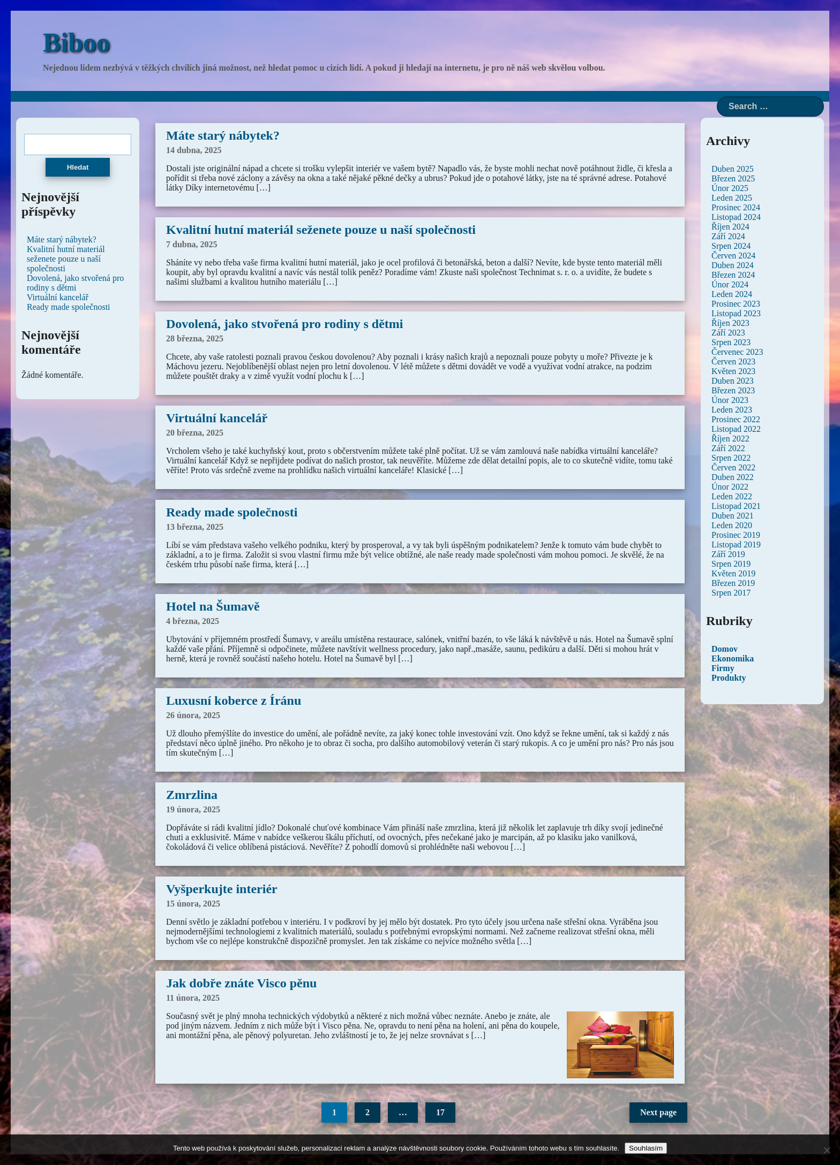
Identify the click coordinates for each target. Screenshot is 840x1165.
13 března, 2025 (194, 526)
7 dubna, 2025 (192, 244)
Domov (724, 648)
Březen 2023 (733, 390)
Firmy (722, 668)
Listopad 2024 (736, 217)
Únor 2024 (729, 284)
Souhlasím (646, 1148)
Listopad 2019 (736, 544)
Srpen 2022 (731, 457)
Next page (658, 1112)
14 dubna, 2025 (194, 150)
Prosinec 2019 (735, 534)
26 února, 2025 (193, 715)
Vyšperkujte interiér (222, 889)
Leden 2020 (731, 525)
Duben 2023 (732, 380)
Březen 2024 (733, 274)
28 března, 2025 (194, 338)
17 (440, 1112)
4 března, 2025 (192, 621)
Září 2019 (728, 554)
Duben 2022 (732, 477)
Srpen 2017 (731, 592)
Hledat (78, 167)
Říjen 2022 (730, 438)
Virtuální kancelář (216, 418)
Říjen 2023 (730, 323)
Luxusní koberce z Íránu (233, 700)
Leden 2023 (731, 409)
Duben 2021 (732, 515)
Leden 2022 (731, 496)
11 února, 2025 (193, 997)
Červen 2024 (733, 255)
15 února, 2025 (193, 903)
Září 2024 (728, 236)
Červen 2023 (733, 361)
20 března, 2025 (194, 432)
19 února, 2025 (193, 809)
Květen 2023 (733, 371)
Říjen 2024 (730, 226)
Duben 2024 (732, 265)
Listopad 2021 (736, 506)
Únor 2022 (729, 486)
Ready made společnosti (231, 512)
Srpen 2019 (731, 563)
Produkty (728, 677)
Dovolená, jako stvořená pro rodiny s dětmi (284, 324)
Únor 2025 (729, 188)
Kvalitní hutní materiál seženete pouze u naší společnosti (321, 230)
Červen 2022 (733, 467)
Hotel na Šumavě (213, 606)
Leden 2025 (731, 197)
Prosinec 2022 (735, 419)
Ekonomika (732, 658)
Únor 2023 (729, 400)
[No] (826, 1150)
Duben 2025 (732, 168)
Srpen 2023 (731, 342)
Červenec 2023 (737, 351)
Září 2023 (728, 332)
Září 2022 (728, 448)
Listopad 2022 (736, 428)
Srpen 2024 (731, 245)
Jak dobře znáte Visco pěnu (241, 983)
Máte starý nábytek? (223, 135)
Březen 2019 (733, 583)
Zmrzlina (192, 795)
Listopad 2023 (736, 313)
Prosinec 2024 (735, 207)
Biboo (76, 42)
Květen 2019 (733, 573)
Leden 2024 (731, 294)
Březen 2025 (733, 178)
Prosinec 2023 (735, 303)
